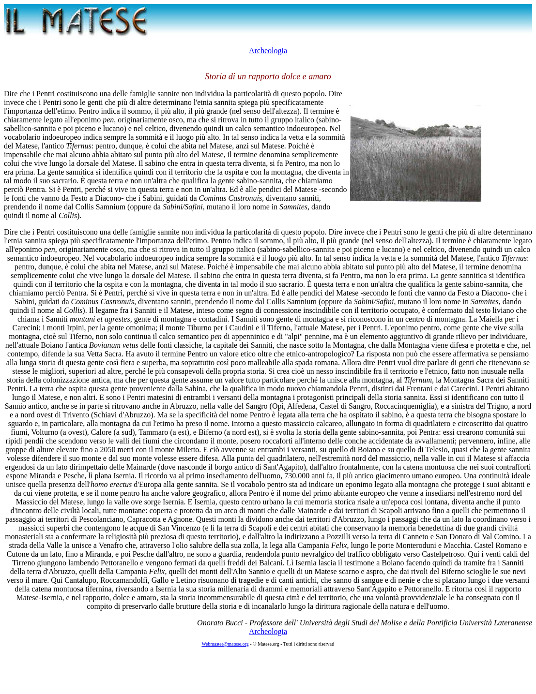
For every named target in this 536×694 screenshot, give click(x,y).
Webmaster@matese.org (224, 644)
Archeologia (268, 50)
